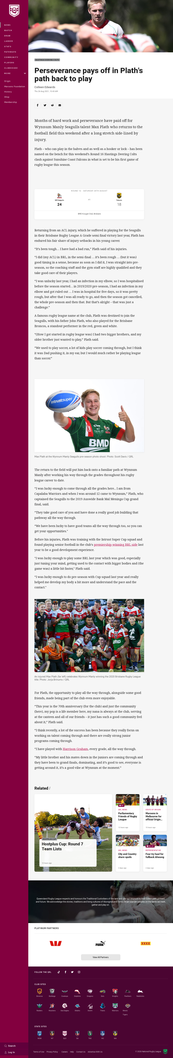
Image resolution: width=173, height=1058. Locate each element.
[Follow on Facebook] (65, 972)
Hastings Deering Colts (47, 60)
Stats (8, 46)
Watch (8, 30)
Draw (7, 36)
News (7, 25)
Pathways (10, 52)
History (8, 91)
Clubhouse (11, 68)
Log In (9, 1052)
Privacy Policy (52, 1051)
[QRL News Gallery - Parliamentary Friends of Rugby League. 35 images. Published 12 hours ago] (127, 813)
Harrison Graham (75, 750)
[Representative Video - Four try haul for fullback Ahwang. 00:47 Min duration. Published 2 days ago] (155, 854)
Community (11, 57)
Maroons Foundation (14, 86)
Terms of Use (38, 1051)
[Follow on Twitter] (72, 972)
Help (72, 1051)
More (15, 73)
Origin (7, 81)
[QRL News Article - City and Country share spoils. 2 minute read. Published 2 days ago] (127, 854)
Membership (10, 102)
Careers (65, 1051)
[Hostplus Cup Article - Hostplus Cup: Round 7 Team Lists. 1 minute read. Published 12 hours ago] (73, 834)
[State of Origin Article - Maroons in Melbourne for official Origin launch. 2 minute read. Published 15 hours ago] (155, 813)
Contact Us (80, 1051)
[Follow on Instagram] (79, 972)
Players (9, 62)
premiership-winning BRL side (115, 546)
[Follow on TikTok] (59, 972)
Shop (6, 96)
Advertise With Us (95, 1051)
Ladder (8, 41)
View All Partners (101, 957)
